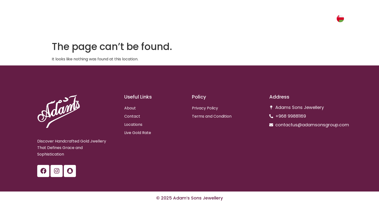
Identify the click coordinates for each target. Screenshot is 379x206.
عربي (327, 19)
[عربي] (340, 18)
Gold (308, 20)
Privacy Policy (205, 108)
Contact (132, 116)
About (130, 108)
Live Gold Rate (137, 132)
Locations (133, 124)
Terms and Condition (212, 116)
